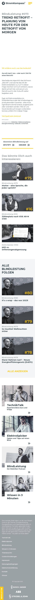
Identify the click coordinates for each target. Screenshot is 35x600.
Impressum (6, 560)
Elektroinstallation (24, 122)
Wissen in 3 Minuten (9, 549)
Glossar (4, 575)
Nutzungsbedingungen (10, 564)
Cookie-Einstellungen (9, 556)
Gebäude (17, 123)
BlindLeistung (6, 545)
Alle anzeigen (17, 371)
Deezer (25, 145)
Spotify (9, 145)
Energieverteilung (8, 123)
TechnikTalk (6, 538)
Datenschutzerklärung (9, 568)
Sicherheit (24, 123)
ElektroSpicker (7, 541)
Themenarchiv (7, 553)
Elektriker (14, 122)
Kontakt (4, 571)
